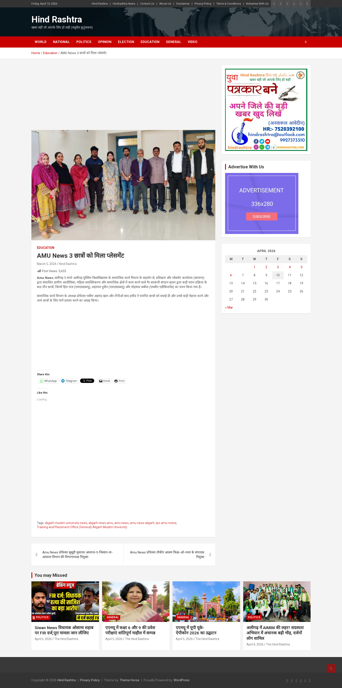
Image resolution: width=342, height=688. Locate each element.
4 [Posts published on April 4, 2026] (290, 267)
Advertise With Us (257, 3)
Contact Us (147, 3)
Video (192, 42)
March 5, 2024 (46, 264)
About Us (165, 3)
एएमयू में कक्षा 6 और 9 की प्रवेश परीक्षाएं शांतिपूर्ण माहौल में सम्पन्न (130, 630)
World (40, 42)
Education (150, 42)
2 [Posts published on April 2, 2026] (266, 267)
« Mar (229, 307)
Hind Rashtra (100, 3)
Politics (83, 42)
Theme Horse (129, 680)
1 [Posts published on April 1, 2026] (254, 267)
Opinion (104, 42)
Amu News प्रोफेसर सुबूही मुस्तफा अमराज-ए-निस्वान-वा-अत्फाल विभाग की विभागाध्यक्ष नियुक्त (77, 554)
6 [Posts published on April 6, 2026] (231, 275)
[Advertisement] (123, 97)
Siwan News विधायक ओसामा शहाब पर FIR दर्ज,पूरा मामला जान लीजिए (64, 630)
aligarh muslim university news (66, 523)
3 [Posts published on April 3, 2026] (278, 267)
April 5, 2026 (113, 639)
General (173, 42)
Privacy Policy (203, 3)
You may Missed (50, 575)
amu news (121, 523)
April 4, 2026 (254, 644)
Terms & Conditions (228, 3)
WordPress (182, 680)
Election (126, 42)
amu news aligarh (142, 523)
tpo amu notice (166, 523)
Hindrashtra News (124, 3)
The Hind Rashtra (66, 639)
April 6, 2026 (43, 639)
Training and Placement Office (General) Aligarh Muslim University (82, 527)
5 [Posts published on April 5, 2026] (301, 267)
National (61, 42)
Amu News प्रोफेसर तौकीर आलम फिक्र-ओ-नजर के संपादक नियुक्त (167, 554)
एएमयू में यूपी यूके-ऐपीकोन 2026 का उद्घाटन (196, 630)
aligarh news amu (101, 523)
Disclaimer (183, 3)
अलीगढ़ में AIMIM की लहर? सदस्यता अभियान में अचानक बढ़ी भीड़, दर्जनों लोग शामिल (275, 633)
